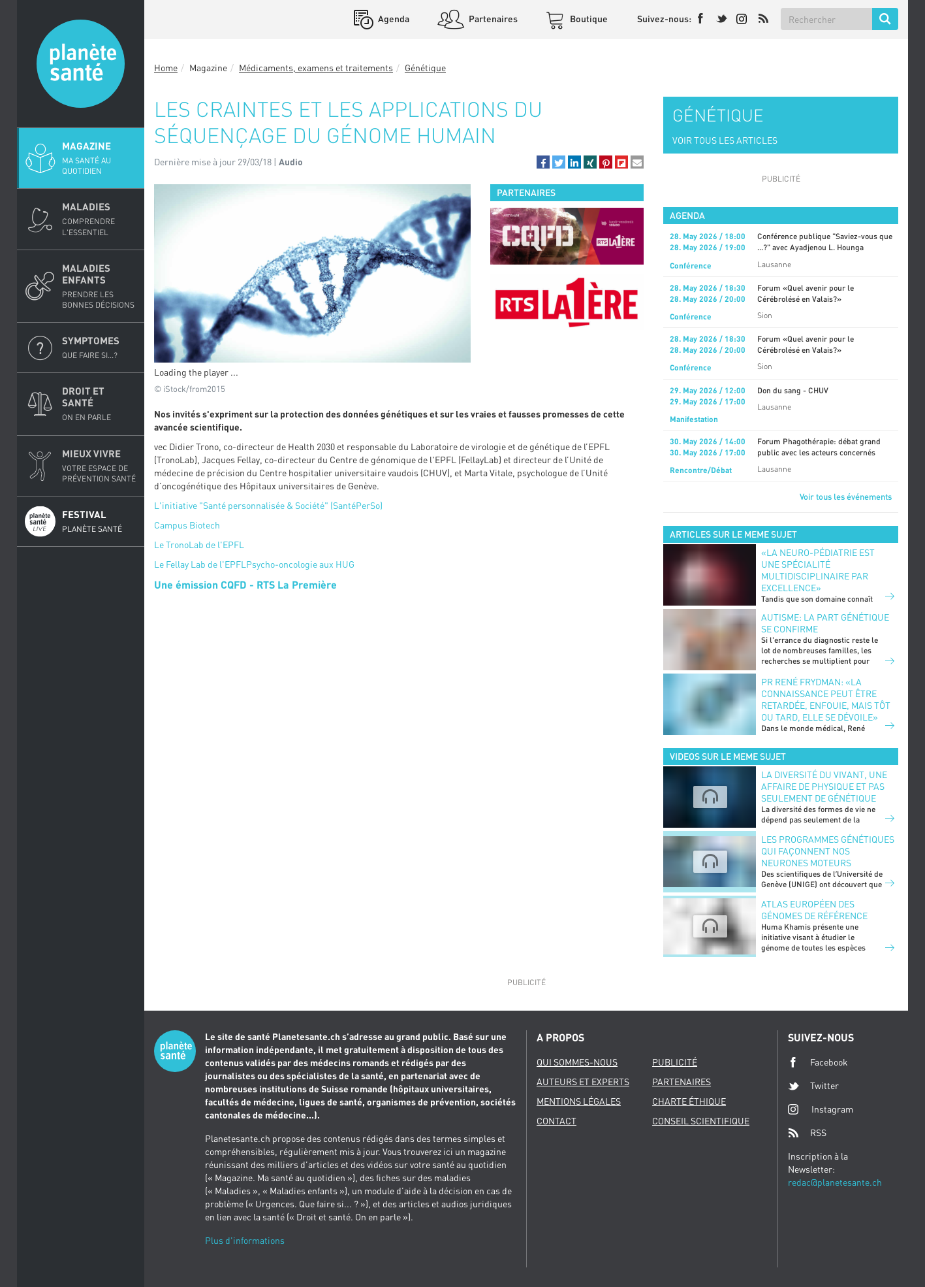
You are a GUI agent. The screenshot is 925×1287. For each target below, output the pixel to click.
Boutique (588, 18)
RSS (807, 1132)
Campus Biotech (187, 524)
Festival (99, 521)
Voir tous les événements (846, 496)
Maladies (99, 219)
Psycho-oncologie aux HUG (300, 564)
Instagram (820, 1109)
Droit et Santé (99, 404)
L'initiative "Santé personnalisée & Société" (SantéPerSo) (268, 505)
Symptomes (99, 347)
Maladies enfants (99, 286)
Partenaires (492, 18)
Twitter (813, 1085)
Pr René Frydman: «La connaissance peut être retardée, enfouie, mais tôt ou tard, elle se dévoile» (825, 699)
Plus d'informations (245, 1240)
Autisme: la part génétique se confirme (825, 622)
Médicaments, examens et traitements (316, 67)
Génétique (425, 67)
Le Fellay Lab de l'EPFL (200, 564)
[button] (543, 162)
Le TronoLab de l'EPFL (199, 544)
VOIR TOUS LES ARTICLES (724, 140)
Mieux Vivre (99, 466)
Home (166, 67)
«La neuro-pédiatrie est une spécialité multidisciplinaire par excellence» (818, 570)
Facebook (818, 1062)
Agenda (392, 18)
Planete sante (81, 64)
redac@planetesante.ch (835, 1182)
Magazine (99, 158)
